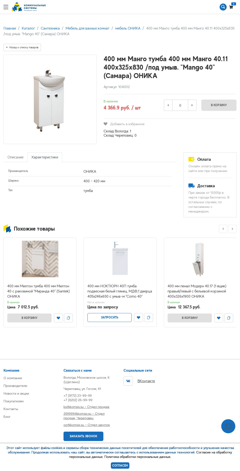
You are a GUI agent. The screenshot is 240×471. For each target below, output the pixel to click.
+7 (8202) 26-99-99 (78, 400)
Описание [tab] (15, 157)
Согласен (120, 465)
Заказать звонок (83, 436)
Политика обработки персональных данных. (137, 457)
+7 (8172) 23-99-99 (78, 395)
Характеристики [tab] (44, 157)
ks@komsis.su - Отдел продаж (86, 407)
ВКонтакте (139, 381)
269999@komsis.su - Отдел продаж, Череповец (84, 415)
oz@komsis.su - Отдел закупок (87, 425)
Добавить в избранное (124, 124)
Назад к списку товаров (22, 47)
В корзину (219, 105)
